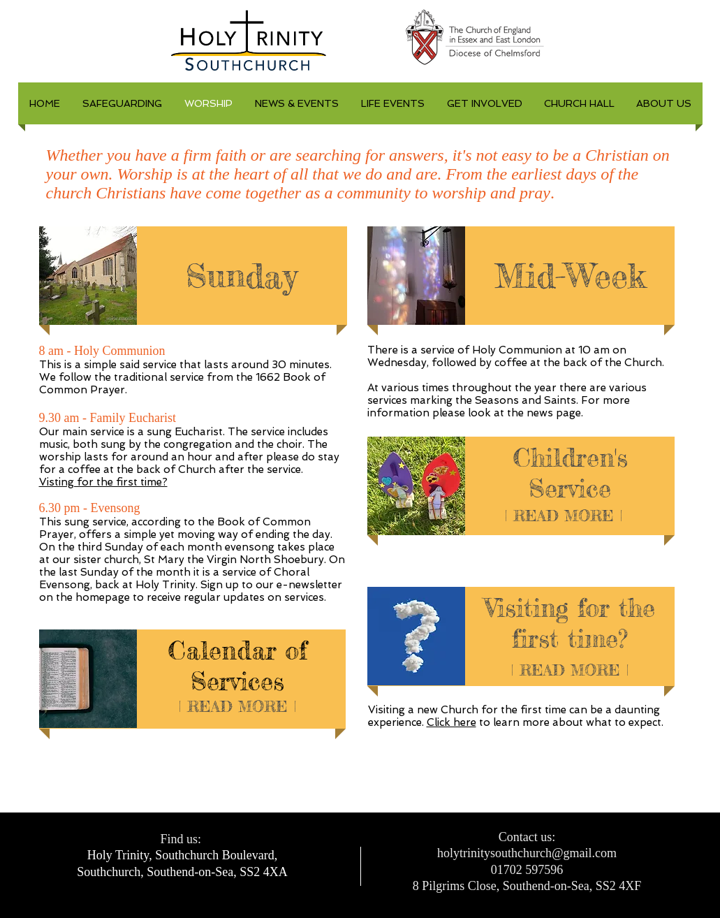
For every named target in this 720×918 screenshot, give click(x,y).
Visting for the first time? (103, 482)
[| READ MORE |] (237, 707)
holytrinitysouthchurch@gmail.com (527, 853)
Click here (451, 722)
